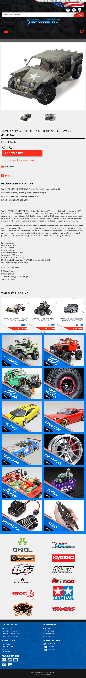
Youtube (49, 650)
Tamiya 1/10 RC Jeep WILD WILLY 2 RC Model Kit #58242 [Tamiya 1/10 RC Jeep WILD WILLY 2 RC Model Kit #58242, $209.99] (43, 320)
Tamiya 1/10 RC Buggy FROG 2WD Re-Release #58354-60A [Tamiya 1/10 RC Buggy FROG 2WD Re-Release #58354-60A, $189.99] (15, 320)
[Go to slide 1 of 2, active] (41, 333)
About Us (47, 628)
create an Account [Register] (74, 1)
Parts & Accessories (10, 636)
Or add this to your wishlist (22, 160)
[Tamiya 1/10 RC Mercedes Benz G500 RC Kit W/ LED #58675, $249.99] (70, 308)
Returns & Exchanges (11, 634)
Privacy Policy (49, 631)
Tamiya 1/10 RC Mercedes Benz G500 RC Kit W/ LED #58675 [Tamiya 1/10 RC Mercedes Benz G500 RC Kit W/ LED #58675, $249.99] (71, 320)
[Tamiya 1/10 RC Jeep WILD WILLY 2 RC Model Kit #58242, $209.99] (43, 308)
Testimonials (49, 636)
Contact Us (7, 628)
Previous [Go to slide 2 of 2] (3, 313)
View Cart (7, 652)
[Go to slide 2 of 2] (45, 333)
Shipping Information (11, 631)
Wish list (53, 1)
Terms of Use (49, 634)
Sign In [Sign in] (61, 1)
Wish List (6, 649)
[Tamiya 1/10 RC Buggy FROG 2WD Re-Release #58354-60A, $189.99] (15, 308)
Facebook (49, 647)
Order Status (8, 647)
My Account (44, 1)
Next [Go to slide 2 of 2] (83, 313)
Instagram (49, 644)
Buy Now (22, 328)
